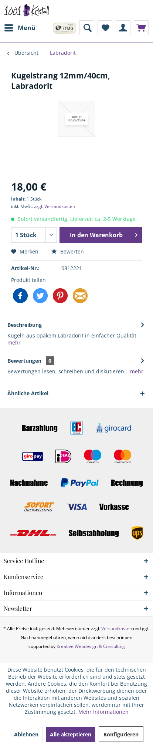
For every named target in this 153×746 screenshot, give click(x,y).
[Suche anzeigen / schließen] (86, 27)
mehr (14, 342)
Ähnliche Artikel (27, 393)
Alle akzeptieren (70, 734)
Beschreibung (24, 324)
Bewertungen (24, 360)
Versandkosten (116, 628)
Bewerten (67, 251)
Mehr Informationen (103, 711)
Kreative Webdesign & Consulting (91, 646)
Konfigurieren (121, 734)
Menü (19, 27)
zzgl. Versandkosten (54, 206)
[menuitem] (19, 27)
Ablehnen (26, 734)
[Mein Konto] (123, 27)
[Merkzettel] (105, 27)
